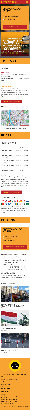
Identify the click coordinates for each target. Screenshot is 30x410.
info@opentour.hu (17, 277)
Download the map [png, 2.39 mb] (15, 128)
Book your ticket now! (15, 26)
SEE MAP (15, 262)
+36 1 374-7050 (8, 403)
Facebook (4, 388)
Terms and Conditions (9, 379)
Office (3, 386)
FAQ (2, 381)
